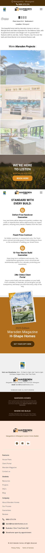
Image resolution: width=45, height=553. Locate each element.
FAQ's (4, 489)
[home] (22, 9)
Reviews (5, 514)
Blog (4, 493)
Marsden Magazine (9, 467)
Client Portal (6, 463)
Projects (5, 485)
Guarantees (6, 510)
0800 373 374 (23, 4)
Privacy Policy (15, 548)
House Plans (7, 459)
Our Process (6, 506)
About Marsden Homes (10, 502)
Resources (6, 481)
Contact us (6, 471)
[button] (41, 9)
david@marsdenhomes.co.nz (22, 384)
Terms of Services (28, 548)
